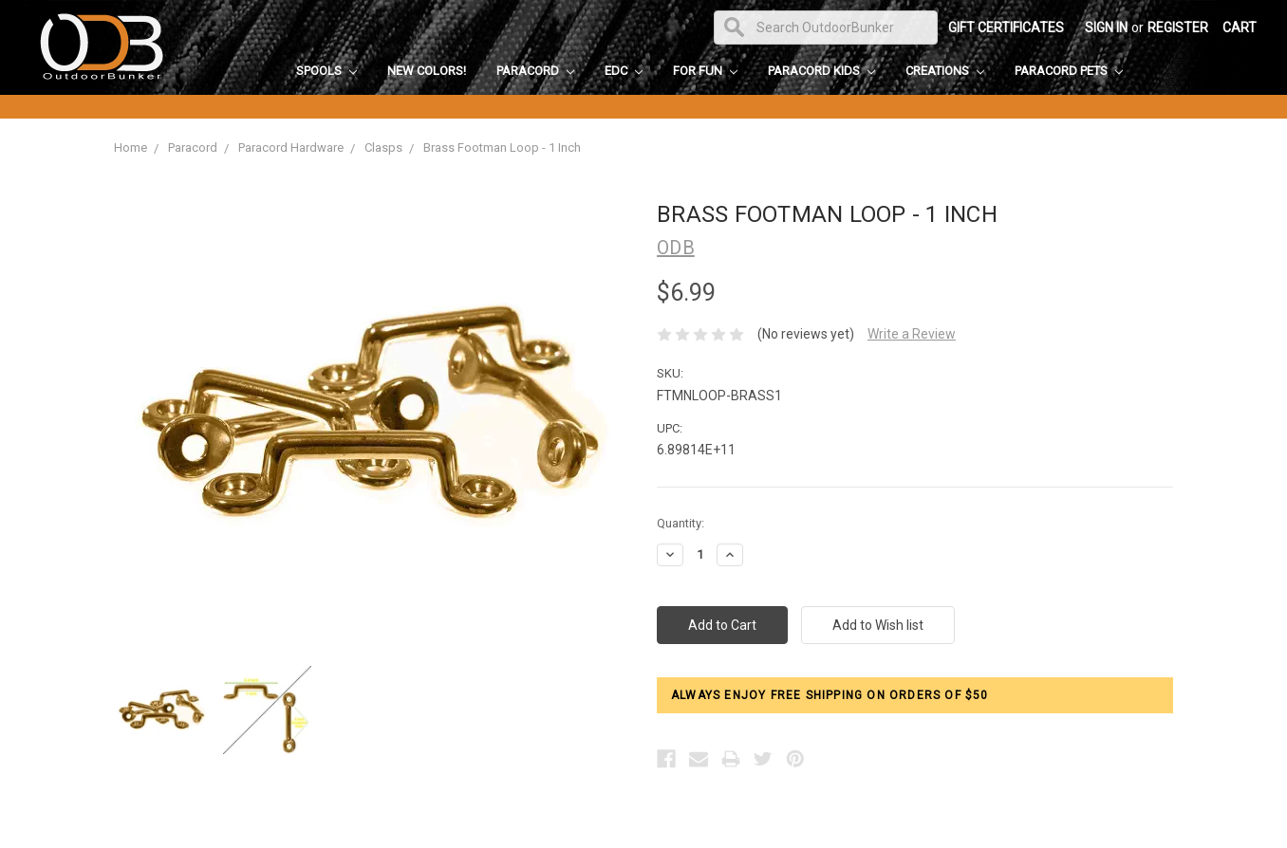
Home (130, 147)
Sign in (1106, 27)
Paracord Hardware (291, 147)
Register (1177, 27)
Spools (326, 71)
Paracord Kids (821, 71)
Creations (944, 71)
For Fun (705, 71)
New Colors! (426, 71)
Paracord (535, 71)
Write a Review (911, 333)
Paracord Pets (1069, 71)
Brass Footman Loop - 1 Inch (502, 147)
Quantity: (680, 523)
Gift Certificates (1006, 27)
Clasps (383, 147)
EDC (624, 71)
